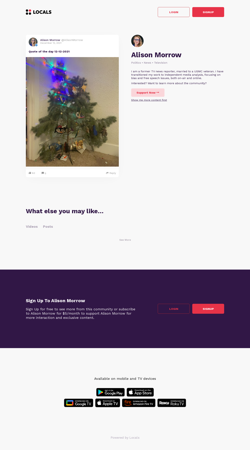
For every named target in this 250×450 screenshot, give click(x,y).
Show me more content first (149, 100)
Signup (208, 12)
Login (173, 12)
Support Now (148, 92)
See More (125, 239)
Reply (111, 173)
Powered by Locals (125, 437)
